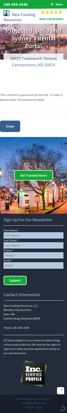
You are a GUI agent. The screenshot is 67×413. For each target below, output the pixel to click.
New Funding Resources (20, 17)
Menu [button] (59, 4)
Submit (15, 280)
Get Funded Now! (33, 175)
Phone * (8, 250)
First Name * (11, 230)
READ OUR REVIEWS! (51, 19)
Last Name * (11, 240)
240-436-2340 (16, 4)
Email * (8, 260)
